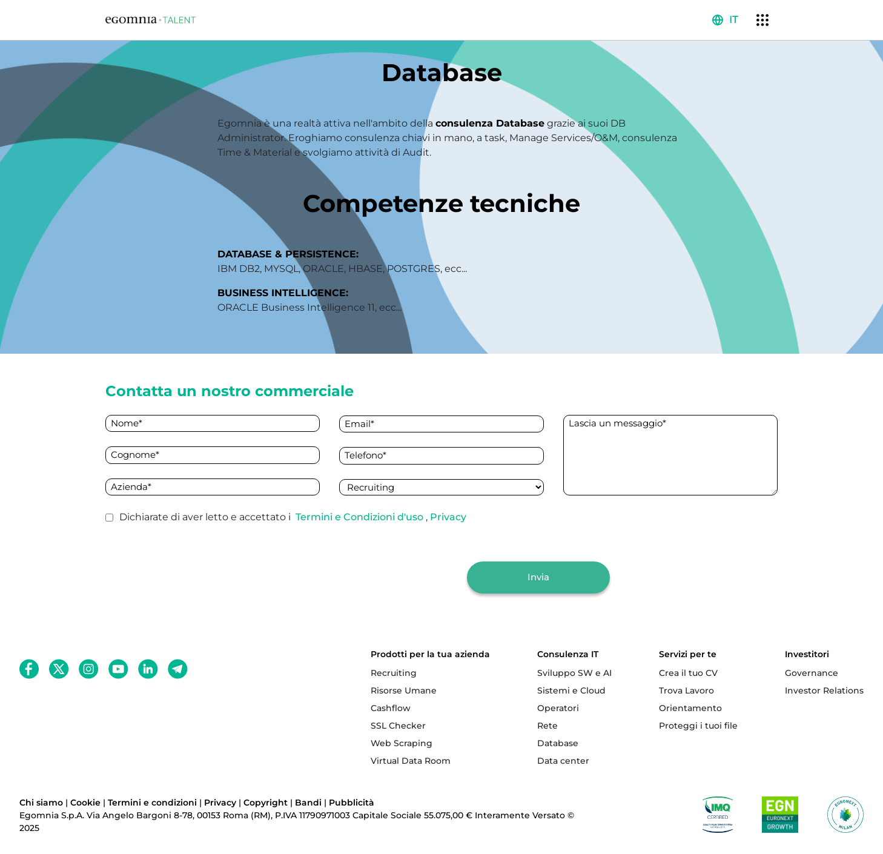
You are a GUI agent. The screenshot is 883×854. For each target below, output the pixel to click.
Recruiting (394, 672)
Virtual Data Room (411, 760)
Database (557, 743)
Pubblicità (351, 802)
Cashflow (391, 708)
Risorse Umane (404, 690)
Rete (547, 725)
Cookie (85, 802)
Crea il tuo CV (688, 672)
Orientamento (690, 708)
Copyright (265, 802)
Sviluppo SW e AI (574, 672)
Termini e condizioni (152, 802)
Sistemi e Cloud (571, 690)
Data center (563, 760)
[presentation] (365, 577)
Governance (811, 672)
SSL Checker (398, 725)
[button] (725, 20)
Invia (538, 577)
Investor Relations (824, 690)
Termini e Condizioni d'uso (361, 517)
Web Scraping (401, 743)
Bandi (308, 802)
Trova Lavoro (686, 690)
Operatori (558, 708)
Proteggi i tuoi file (698, 725)
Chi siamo (41, 802)
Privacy (448, 517)
